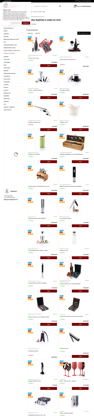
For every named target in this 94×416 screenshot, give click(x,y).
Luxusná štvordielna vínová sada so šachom (50, 209)
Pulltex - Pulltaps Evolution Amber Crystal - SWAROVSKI (82, 288)
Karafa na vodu (48, 170)
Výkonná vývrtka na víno (82, 368)
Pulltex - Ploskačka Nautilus (48, 286)
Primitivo (6, 87)
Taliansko (6, 101)
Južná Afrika (7, 68)
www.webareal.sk (52, 414)
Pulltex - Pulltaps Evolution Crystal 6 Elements (48, 330)
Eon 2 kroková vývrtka (81, 132)
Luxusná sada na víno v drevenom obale (34, 211)
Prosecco (6, 90)
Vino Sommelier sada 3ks (66, 368)
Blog (44, 11)
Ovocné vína (7, 79)
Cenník (35, 11)
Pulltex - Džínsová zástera (80, 246)
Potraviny (6, 84)
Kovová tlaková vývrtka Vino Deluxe (66, 171)
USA (5, 104)
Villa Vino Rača (7, 110)
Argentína (6, 33)
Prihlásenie (78, 1)
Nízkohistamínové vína (9, 73)
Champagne (7, 62)
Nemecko (6, 70)
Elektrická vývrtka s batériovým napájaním (50, 132)
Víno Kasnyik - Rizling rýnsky (17, 148)
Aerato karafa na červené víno (50, 61)
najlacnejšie (30, 33)
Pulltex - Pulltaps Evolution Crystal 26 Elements (33, 330)
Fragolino (6, 56)
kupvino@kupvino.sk (12, 199)
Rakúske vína (7, 93)
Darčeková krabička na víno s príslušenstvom (82, 96)
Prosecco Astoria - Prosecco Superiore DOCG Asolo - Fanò (16, 172)
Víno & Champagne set (34, 368)
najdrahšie (37, 33)
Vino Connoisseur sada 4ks (50, 368)
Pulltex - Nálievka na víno (34, 286)
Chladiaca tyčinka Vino (34, 96)
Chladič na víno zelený (65, 95)
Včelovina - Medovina (9, 107)
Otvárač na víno (80, 208)
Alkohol (5, 31)
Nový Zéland (7, 76)
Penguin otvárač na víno (34, 246)
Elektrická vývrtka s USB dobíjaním (66, 132)
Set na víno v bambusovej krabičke (81, 328)
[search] (60, 6)
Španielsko (6, 96)
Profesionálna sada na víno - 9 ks (66, 248)
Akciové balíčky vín (8, 28)
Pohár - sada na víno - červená (49, 246)
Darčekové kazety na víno (10, 45)
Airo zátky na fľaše (81, 59)
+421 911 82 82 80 (7, 1)
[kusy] (30, 68)
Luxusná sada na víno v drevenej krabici (82, 172)
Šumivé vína (7, 98)
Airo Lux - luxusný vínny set (66, 59)
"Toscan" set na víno (33, 59)
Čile (5, 42)
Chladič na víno (48, 95)
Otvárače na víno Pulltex (9, 53)
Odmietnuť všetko (15, 23)
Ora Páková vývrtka (65, 211)
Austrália (6, 36)
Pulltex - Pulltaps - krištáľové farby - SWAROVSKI (64, 288)
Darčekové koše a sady (9, 47)
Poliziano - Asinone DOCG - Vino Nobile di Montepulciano (17, 127)
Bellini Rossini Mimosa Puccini (11, 39)
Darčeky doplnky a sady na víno (12, 50)
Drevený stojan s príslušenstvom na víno (34, 131)
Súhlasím (26, 23)
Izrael (5, 65)
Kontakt (40, 11)
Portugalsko (7, 82)
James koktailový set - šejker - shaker (33, 170)
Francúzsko (7, 59)
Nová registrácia (87, 1)
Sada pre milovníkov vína (66, 328)
